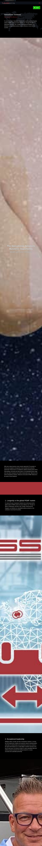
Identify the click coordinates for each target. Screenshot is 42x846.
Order (36, 7)
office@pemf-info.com (9, 0)
